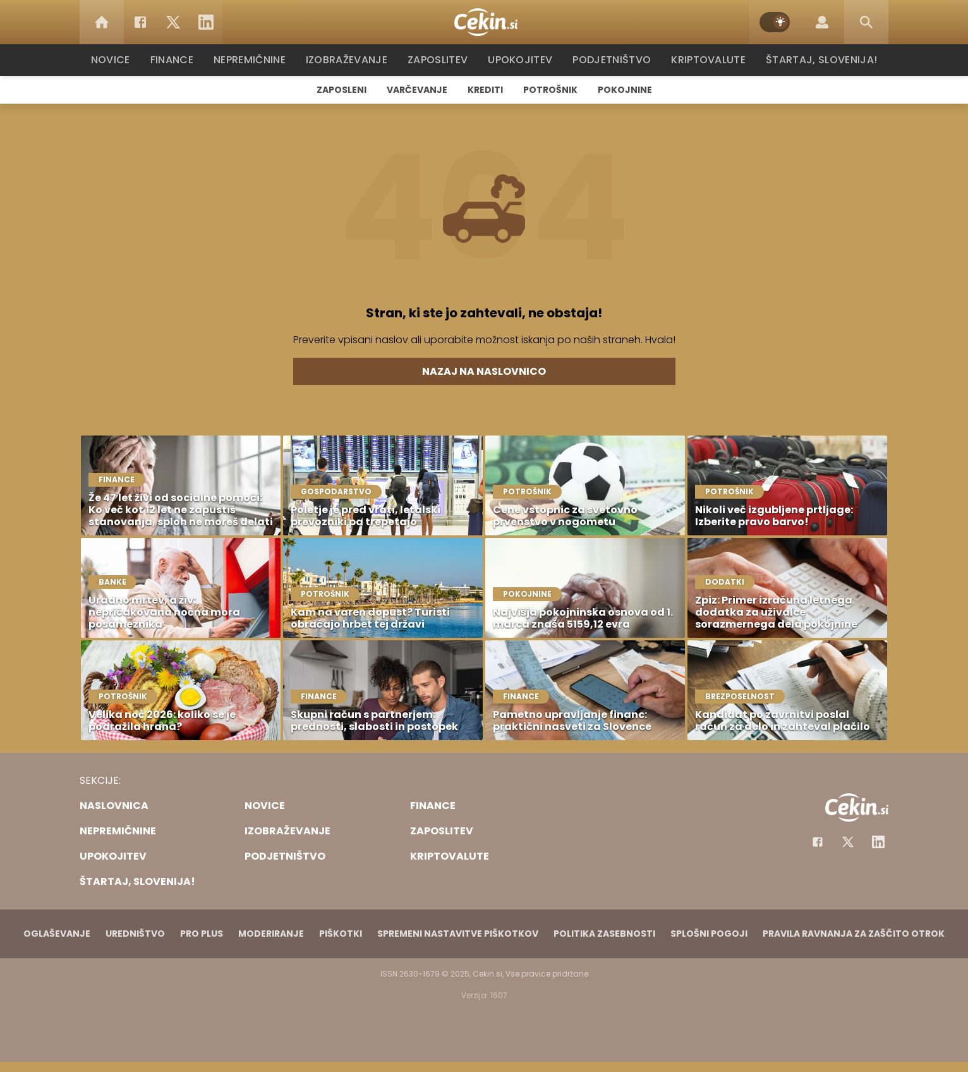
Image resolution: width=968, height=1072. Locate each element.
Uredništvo (135, 933)
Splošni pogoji (708, 933)
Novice (117, 59)
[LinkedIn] (206, 22)
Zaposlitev (441, 59)
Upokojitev (523, 59)
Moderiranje (271, 933)
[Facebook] (140, 22)
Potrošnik (550, 89)
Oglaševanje (56, 933)
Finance (178, 59)
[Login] (822, 22)
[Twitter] (173, 22)
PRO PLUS (201, 933)
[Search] (866, 22)
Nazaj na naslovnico (484, 371)
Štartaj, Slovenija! (817, 59)
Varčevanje (417, 89)
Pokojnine (625, 89)
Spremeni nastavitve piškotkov (457, 933)
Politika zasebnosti (604, 933)
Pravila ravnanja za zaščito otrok (854, 933)
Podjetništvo (612, 59)
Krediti (485, 89)
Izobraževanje (352, 59)
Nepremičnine (256, 59)
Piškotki (340, 933)
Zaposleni (341, 89)
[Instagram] (878, 842)
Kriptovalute (707, 59)
